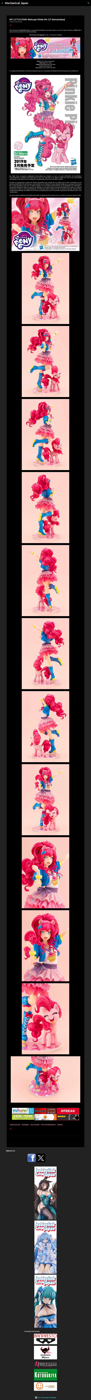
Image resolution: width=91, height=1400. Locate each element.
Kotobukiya (25, 1124)
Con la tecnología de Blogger (45, 1397)
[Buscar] (88, 3)
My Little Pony (35, 1124)
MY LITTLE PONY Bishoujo (48, 1124)
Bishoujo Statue (15, 1124)
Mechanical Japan (16, 3)
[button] (11, 25)
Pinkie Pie (60, 1124)
